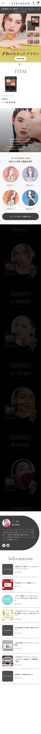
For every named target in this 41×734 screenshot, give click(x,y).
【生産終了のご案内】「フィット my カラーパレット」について (20, 10)
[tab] (19, 64)
